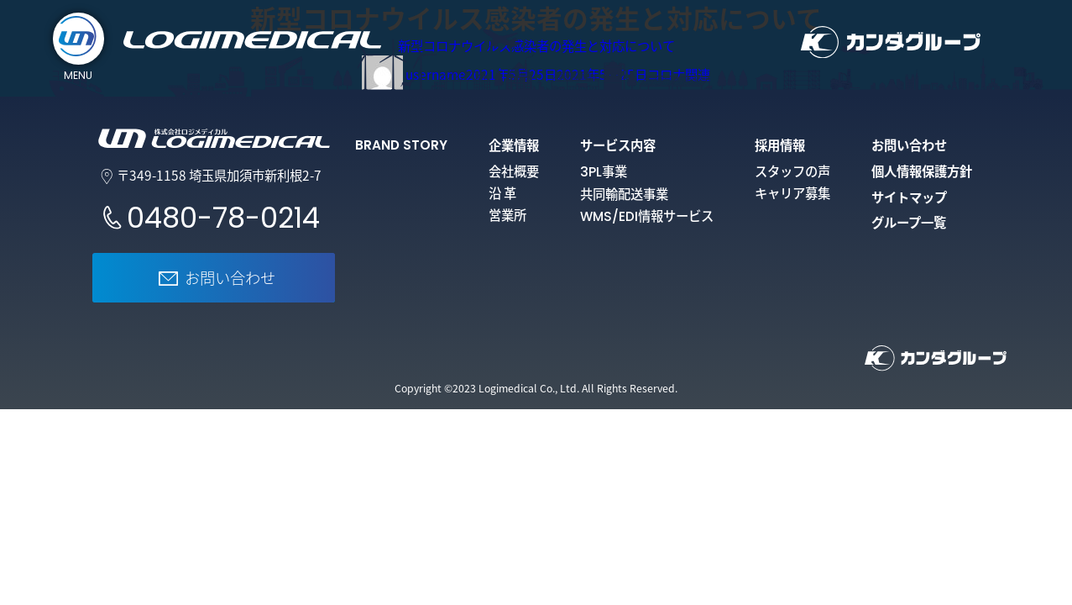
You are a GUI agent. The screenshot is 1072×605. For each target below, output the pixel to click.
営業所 (507, 214)
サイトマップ (909, 197)
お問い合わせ (909, 145)
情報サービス (647, 215)
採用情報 (780, 145)
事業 (603, 171)
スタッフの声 (792, 171)
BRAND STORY (401, 145)
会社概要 (514, 171)
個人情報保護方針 (921, 171)
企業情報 (514, 145)
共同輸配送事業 (624, 193)
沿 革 (502, 193)
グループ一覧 (908, 222)
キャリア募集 (792, 193)
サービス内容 (618, 145)
